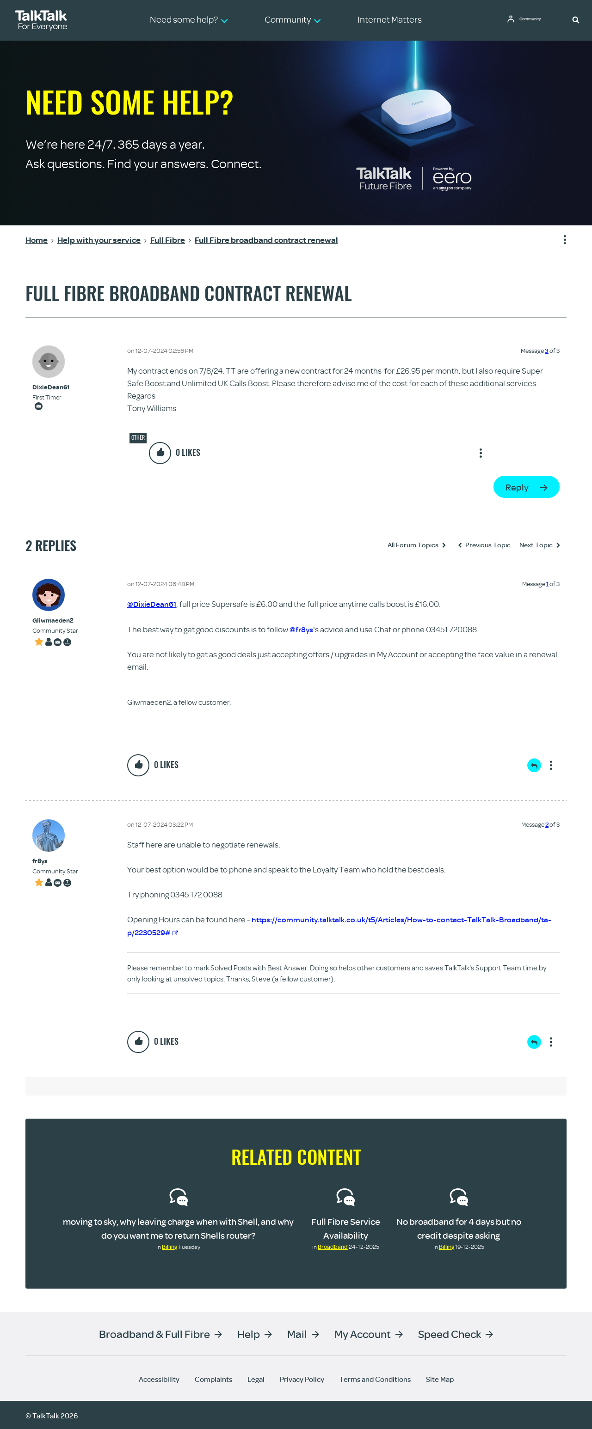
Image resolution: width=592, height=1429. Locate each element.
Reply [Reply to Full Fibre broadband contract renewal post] (517, 487)
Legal (256, 1377)
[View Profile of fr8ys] (55, 861)
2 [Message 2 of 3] (547, 824)
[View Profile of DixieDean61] (50, 387)
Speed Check (449, 1332)
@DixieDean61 (153, 604)
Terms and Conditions (375, 1377)
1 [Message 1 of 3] (547, 584)
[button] (576, 19)
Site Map (440, 1377)
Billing (169, 1245)
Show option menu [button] (559, 240)
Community (534, 19)
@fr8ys (302, 629)
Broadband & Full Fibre (154, 1332)
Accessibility (159, 1377)
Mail (297, 1332)
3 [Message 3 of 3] (547, 350)
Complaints (213, 1377)
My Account (362, 1332)
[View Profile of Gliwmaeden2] (55, 620)
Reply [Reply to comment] (534, 765)
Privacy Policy (302, 1377)
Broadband (333, 1245)
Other (138, 437)
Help (248, 1332)
